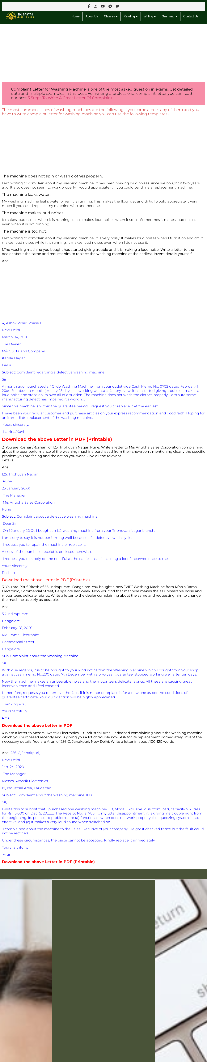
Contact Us (190, 16)
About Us (92, 16)
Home (75, 16)
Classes (111, 16)
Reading (131, 16)
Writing (150, 16)
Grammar (169, 16)
